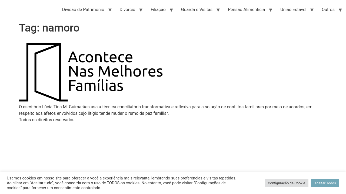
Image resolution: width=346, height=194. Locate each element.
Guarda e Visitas (196, 9)
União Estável (293, 9)
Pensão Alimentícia (246, 9)
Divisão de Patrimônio (83, 9)
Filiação (158, 9)
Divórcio (127, 9)
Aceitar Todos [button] (325, 183)
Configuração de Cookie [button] (286, 183)
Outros (328, 9)
